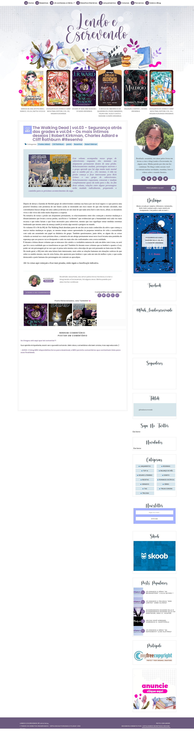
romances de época (166, 480)
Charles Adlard (44, 144)
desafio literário (145, 475)
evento (166, 475)
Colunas (123, 3)
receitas (145, 480)
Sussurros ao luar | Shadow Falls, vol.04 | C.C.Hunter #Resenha (154, 240)
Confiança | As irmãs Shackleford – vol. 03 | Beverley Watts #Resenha (23, 111)
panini (68, 144)
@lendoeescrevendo (146, 410)
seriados (145, 484)
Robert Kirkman (91, 144)
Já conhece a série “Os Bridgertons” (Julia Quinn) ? (159, 592)
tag (145, 489)
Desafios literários (86, 3)
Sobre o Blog (153, 3)
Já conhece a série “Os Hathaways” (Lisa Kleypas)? (159, 630)
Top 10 (145, 471)
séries (166, 484)
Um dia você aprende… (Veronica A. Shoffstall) (157, 621)
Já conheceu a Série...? (62, 3)
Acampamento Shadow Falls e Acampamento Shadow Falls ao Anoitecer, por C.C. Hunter (160, 611)
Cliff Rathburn (58, 144)
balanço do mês (166, 471)
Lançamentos (107, 3)
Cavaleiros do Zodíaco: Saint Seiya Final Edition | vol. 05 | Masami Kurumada (74, 111)
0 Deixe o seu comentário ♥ (38, 292)
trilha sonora (166, 489)
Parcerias (137, 3)
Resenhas (42, 3)
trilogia (145, 493)
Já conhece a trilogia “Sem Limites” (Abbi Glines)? (159, 602)
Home (29, 3)
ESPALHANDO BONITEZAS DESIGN (156, 726)
